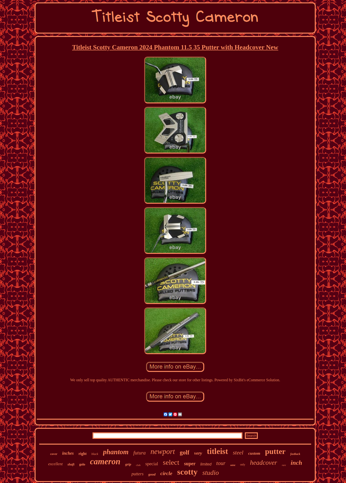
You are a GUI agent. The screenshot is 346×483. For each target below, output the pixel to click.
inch (296, 462)
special (151, 463)
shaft (71, 464)
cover (53, 454)
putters (137, 473)
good (151, 474)
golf (184, 452)
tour (220, 463)
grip (128, 464)
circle (166, 473)
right (83, 454)
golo (82, 464)
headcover (263, 462)
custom (254, 453)
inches (68, 453)
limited (205, 464)
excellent (55, 464)
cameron (105, 461)
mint (232, 465)
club (138, 465)
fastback (295, 454)
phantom (116, 452)
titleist (217, 451)
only (242, 464)
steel (238, 452)
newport (162, 451)
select (171, 462)
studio (210, 472)
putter (275, 451)
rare (284, 465)
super (190, 463)
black (94, 454)
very (198, 453)
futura (139, 453)
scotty (187, 471)
